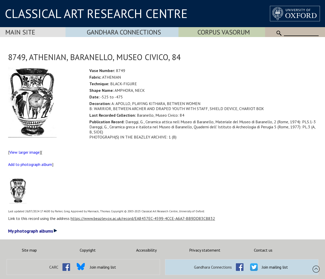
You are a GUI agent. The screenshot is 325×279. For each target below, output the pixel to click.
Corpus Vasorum (224, 32)
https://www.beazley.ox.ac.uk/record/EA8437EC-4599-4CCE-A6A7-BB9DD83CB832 (143, 218)
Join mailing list (103, 267)
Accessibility (146, 250)
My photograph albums (32, 231)
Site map (29, 250)
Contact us (263, 250)
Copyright (88, 250)
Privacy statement (204, 250)
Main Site (20, 32)
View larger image (24, 152)
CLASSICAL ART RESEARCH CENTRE (96, 13)
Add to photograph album (30, 164)
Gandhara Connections (124, 32)
